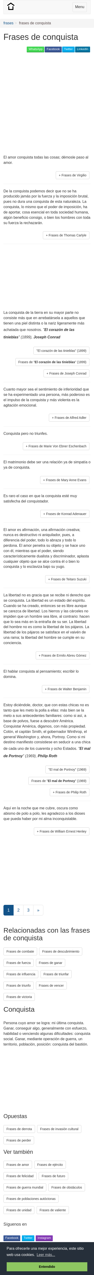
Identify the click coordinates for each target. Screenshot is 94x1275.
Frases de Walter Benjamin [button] (67, 689)
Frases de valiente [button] (53, 1210)
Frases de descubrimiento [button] (60, 951)
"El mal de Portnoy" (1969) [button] (67, 769)
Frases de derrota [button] (19, 1129)
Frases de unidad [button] (18, 1210)
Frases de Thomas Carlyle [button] (67, 235)
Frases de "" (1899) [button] (52, 362)
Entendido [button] (47, 1267)
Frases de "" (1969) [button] (58, 781)
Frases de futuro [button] (53, 1176)
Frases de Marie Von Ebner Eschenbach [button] (57, 446)
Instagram (44, 1238)
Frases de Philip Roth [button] (71, 792)
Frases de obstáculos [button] (66, 1187)
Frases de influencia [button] (20, 974)
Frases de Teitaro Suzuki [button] (68, 579)
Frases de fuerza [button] (18, 963)
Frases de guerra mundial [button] (24, 1187)
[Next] (38, 910)
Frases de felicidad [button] (20, 1176)
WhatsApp (35, 49)
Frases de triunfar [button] (56, 974)
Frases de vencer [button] (51, 985)
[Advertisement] (47, 104)
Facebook (53, 49)
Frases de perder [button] (18, 1140)
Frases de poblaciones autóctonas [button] (31, 1199)
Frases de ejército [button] (50, 1165)
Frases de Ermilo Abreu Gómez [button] (63, 655)
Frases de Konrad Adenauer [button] (66, 514)
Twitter (68, 49)
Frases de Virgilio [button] (74, 175)
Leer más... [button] (46, 1255)
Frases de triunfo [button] (18, 985)
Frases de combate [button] (20, 951)
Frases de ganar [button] (50, 963)
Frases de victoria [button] (19, 997)
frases (8, 23)
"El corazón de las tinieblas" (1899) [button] (61, 351)
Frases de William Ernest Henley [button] (63, 831)
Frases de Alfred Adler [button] (70, 418)
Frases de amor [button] (17, 1165)
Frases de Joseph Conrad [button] (67, 373)
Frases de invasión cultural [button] (59, 1129)
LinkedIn (82, 49)
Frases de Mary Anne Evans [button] (66, 480)
